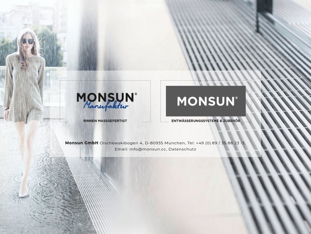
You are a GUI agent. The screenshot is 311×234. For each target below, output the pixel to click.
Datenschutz (182, 149)
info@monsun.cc (148, 149)
